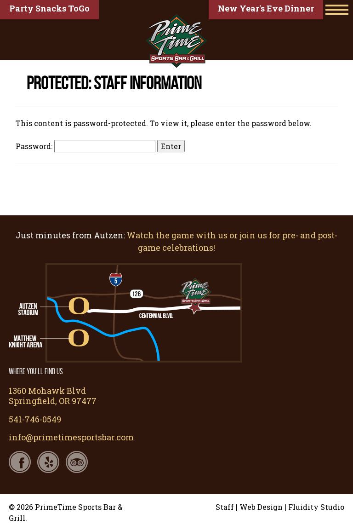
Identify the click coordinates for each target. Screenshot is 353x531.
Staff (225, 507)
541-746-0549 (35, 419)
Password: (85, 146)
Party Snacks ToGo (49, 8)
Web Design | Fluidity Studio (291, 507)
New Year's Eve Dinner (266, 8)
